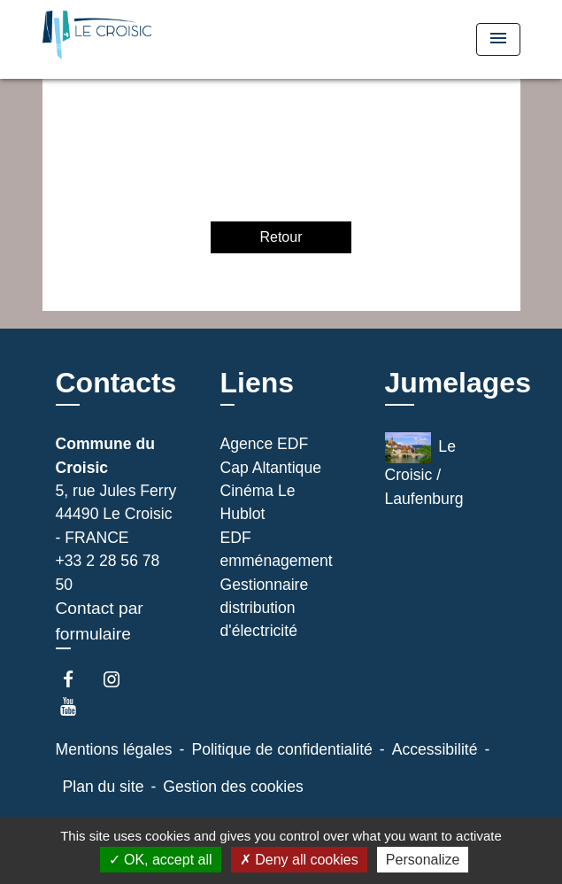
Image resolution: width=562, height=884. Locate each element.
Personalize (423, 859)
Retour (280, 236)
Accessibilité (435, 749)
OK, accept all (160, 859)
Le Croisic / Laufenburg (424, 469)
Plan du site (103, 786)
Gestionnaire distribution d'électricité (264, 608)
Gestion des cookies (233, 786)
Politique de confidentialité (281, 749)
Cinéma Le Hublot (258, 502)
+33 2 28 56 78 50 (108, 572)
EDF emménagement (276, 549)
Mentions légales (114, 749)
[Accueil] (108, 39)
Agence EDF (264, 444)
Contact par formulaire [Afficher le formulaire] (99, 621)
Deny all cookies (299, 859)
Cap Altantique (270, 468)
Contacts (116, 383)
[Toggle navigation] (498, 39)
